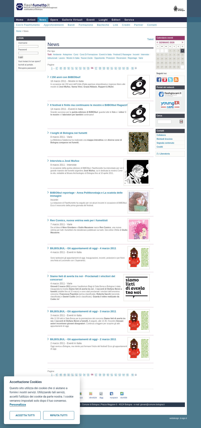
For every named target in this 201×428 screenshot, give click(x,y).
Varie (141, 58)
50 (69, 68)
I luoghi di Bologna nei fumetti (68, 132)
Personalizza (18, 404)
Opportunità (99, 58)
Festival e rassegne (122, 54)
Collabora (161, 135)
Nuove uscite (87, 58)
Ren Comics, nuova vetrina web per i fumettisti (79, 220)
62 (116, 68)
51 (72, 68)
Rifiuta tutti (58, 415)
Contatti (152, 25)
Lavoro (62, 58)
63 (120, 68)
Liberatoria (165, 154)
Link (115, 25)
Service (129, 19)
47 (57, 68)
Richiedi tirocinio (165, 139)
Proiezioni (110, 58)
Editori (116, 19)
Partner (138, 25)
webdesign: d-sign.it (178, 418)
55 (88, 68)
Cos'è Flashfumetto (28, 25)
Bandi (71, 25)
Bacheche (103, 25)
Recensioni (121, 58)
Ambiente (57, 54)
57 (96, 68)
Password (22, 50)
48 (61, 68)
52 (76, 68)
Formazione (86, 25)
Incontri (136, 54)
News (42, 19)
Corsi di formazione (89, 54)
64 (123, 68)
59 (104, 68)
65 (127, 68)
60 (108, 68)
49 (65, 68)
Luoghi (103, 19)
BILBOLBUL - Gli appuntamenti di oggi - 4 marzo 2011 (83, 248)
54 (84, 68)
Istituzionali (52, 58)
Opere (54, 19)
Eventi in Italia (105, 54)
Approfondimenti (54, 25)
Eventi (91, 19)
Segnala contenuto (165, 143)
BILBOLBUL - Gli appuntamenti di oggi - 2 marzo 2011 (83, 339)
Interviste (145, 54)
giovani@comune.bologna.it (152, 404)
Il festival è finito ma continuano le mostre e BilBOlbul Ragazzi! (89, 105)
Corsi (76, 54)
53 (80, 68)
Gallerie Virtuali (72, 19)
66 (133, 68)
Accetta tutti (25, 415)
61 (112, 68)
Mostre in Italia (73, 58)
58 (100, 68)
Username (22, 43)
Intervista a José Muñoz (64, 160)
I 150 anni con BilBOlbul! (65, 77)
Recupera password (27, 68)
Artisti (31, 19)
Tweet (150, 39)
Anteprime (67, 54)
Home (19, 19)
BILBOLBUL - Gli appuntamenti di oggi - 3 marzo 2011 (83, 311)
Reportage (132, 58)
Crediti (126, 25)
